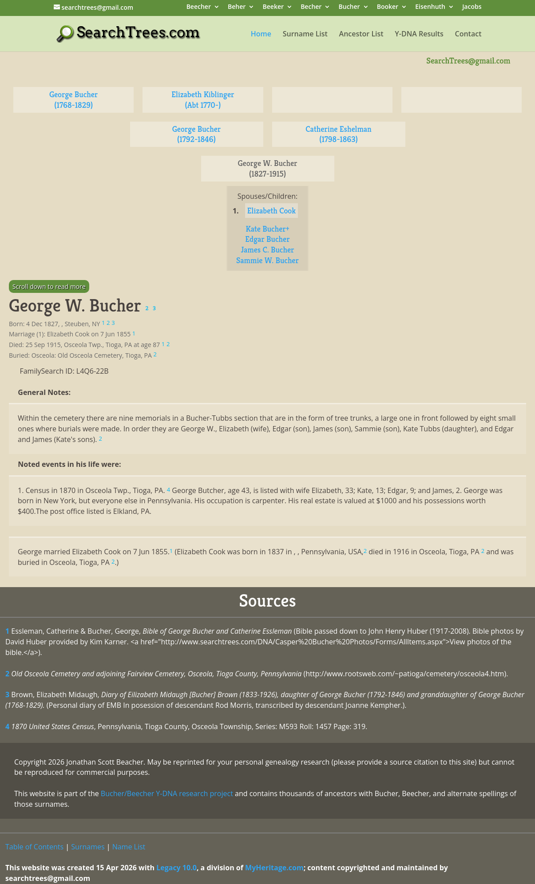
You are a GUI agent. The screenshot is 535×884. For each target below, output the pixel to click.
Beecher (198, 7)
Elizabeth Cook (271, 210)
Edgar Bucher (267, 239)
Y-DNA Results (419, 35)
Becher (311, 7)
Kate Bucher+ (267, 229)
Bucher (349, 7)
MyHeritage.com (274, 867)
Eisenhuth (430, 7)
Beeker (273, 7)
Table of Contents (34, 847)
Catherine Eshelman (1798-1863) (338, 134)
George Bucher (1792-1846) (196, 134)
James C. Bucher (267, 250)
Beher (237, 7)
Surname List (305, 35)
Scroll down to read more (49, 286)
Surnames (87, 847)
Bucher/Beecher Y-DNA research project (167, 793)
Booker (387, 7)
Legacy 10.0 (176, 867)
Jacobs (471, 7)
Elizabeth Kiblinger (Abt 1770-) (202, 99)
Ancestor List (361, 35)
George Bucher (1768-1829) (73, 99)
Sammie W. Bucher (267, 260)
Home (261, 35)
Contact (468, 35)
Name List (129, 847)
